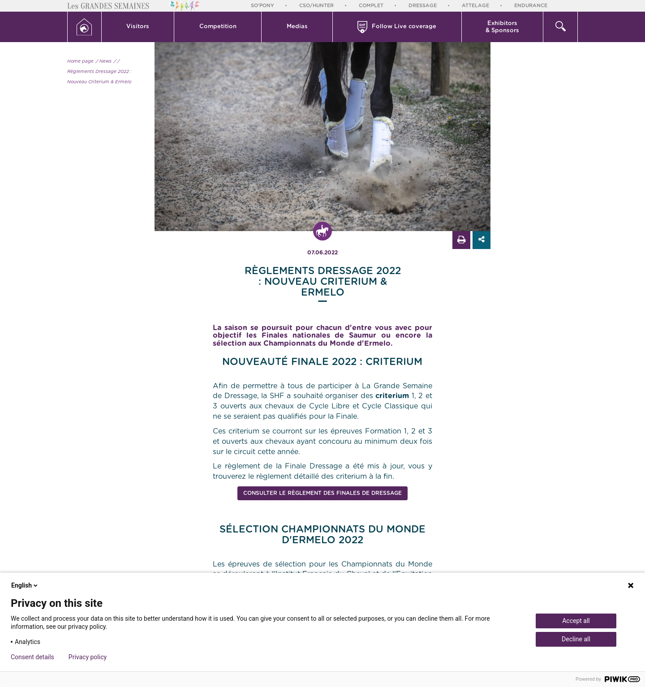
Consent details (32, 657)
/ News (104, 61)
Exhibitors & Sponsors (502, 27)
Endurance (530, 5)
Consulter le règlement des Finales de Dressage (322, 493)
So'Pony (262, 5)
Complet (371, 5)
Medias (297, 27)
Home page (80, 61)
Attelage (475, 5)
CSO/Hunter (316, 5)
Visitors (137, 27)
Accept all (576, 620)
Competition (217, 27)
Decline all (576, 639)
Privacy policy (88, 657)
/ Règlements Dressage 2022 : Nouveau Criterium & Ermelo (99, 71)
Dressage (422, 5)
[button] (138, 27)
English (25, 585)
